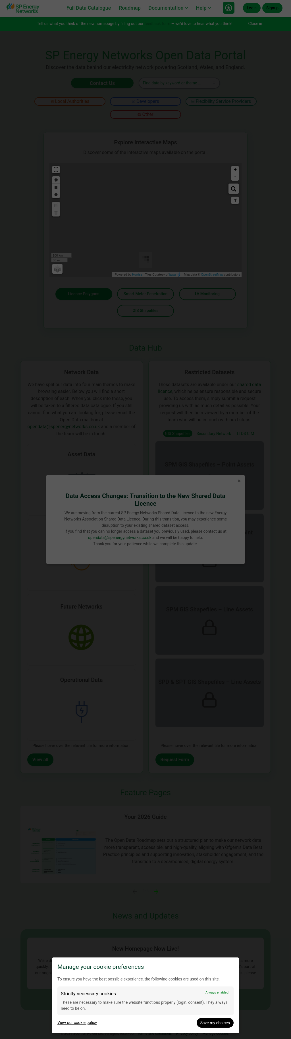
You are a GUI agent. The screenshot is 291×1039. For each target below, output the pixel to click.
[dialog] (145, 995)
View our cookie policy (77, 1022)
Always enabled (216, 992)
